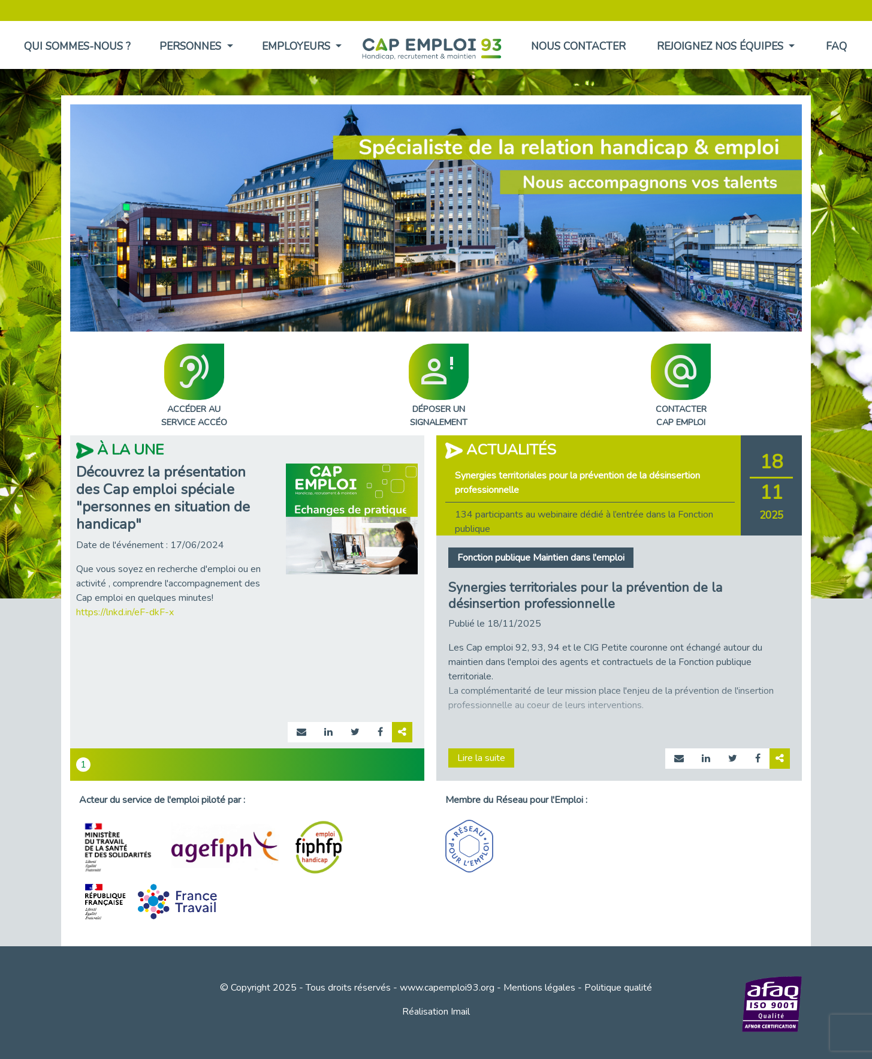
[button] (125, 218)
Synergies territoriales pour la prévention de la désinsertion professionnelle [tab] (577, 483)
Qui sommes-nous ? (77, 46)
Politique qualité (618, 987)
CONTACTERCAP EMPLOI (681, 386)
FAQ (836, 46)
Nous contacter (578, 46)
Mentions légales (539, 987)
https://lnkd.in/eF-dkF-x (125, 612)
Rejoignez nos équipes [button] (721, 46)
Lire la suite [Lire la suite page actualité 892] (481, 758)
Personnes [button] (191, 46)
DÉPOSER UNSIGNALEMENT (439, 386)
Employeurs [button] (297, 46)
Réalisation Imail (436, 1011)
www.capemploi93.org (447, 987)
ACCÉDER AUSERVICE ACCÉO (194, 386)
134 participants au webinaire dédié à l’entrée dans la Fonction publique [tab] (584, 521)
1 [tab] (83, 764)
